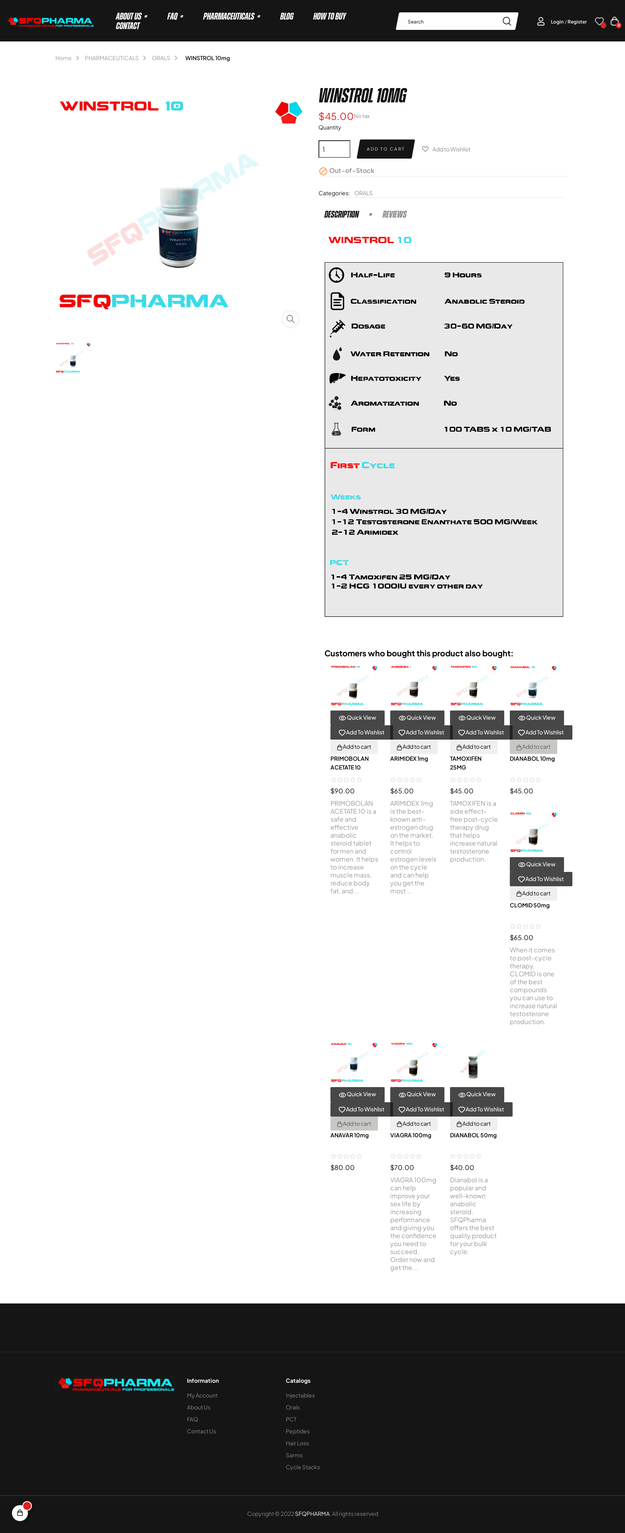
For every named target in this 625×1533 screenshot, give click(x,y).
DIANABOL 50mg (473, 1134)
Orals (293, 1407)
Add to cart (386, 148)
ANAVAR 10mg (349, 1134)
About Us (198, 1407)
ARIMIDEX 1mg (409, 758)
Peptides (298, 1431)
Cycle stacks (303, 1466)
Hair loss (297, 1443)
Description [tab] (341, 214)
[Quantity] (334, 149)
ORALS (363, 192)
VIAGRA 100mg (410, 1134)
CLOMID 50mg (530, 905)
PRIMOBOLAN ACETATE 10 (349, 763)
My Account (202, 1395)
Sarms (294, 1454)
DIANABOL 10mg (532, 758)
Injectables (300, 1395)
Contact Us (201, 1431)
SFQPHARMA (312, 1513)
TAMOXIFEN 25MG (466, 763)
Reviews (395, 214)
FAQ (192, 1419)
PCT (291, 1419)
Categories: (334, 192)
